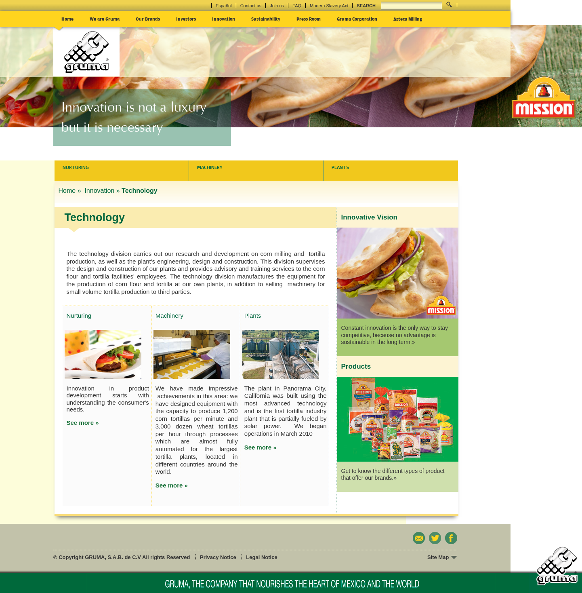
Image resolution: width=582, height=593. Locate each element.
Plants (340, 167)
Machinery (210, 167)
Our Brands (148, 18)
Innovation (223, 18)
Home (67, 18)
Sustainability (265, 18)
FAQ (296, 5)
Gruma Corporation (357, 18)
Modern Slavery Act (329, 5)
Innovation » (102, 190)
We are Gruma (105, 18)
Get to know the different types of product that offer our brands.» (393, 474)
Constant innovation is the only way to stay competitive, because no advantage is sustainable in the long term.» (394, 335)
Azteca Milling (407, 18)
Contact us (251, 5)
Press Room (308, 18)
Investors (186, 18)
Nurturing (76, 167)
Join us (277, 5)
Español (224, 5)
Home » (71, 190)
